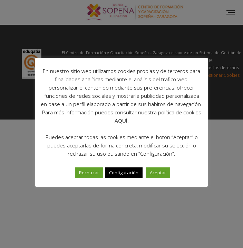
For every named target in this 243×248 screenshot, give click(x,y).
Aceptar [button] (158, 172)
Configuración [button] (123, 172)
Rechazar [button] (89, 172)
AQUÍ (121, 120)
